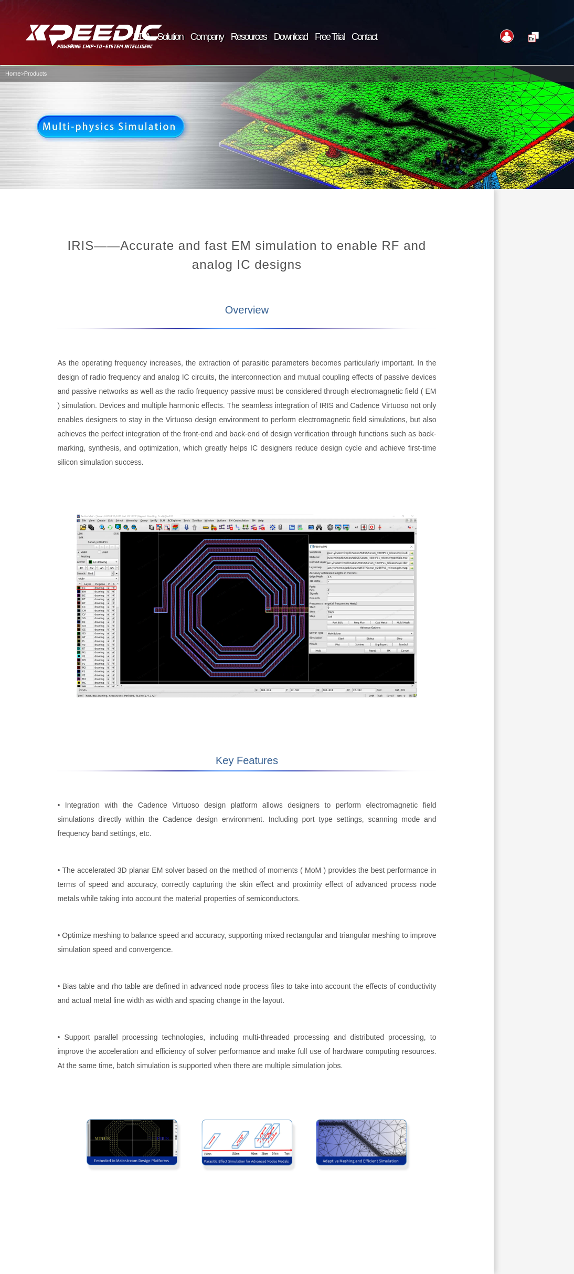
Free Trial (329, 37)
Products (35, 73)
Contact (364, 37)
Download (290, 37)
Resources (249, 37)
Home (12, 73)
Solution (170, 37)
